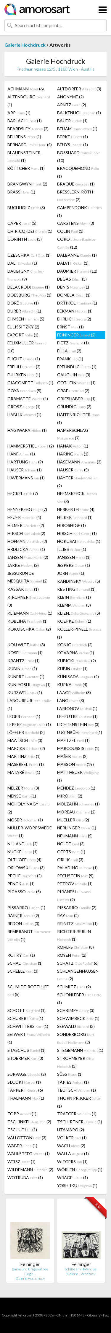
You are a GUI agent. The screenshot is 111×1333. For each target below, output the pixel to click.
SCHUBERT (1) (25, 1018)
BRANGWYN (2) (27, 183)
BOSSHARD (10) (78, 156)
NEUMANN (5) (75, 835)
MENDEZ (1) (76, 787)
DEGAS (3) (72, 278)
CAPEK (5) (21, 223)
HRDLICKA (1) (26, 549)
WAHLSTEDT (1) (28, 1153)
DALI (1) (22, 263)
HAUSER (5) (73, 469)
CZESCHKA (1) (29, 255)
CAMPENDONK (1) (79, 211)
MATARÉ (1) (23, 772)
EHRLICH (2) (74, 318)
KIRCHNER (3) (28, 601)
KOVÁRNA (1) (75, 652)
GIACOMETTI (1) (30, 382)
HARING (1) (73, 453)
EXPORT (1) (22, 334)
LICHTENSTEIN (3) (78, 724)
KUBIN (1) (22, 668)
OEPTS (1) (71, 851)
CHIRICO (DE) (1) (29, 231)
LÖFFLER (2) (26, 732)
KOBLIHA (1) (27, 621)
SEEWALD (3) (76, 1026)
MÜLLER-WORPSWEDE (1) (29, 831)
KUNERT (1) (25, 676)
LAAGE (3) (74, 692)
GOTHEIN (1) (76, 382)
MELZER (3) (23, 787)
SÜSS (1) (70, 1074)
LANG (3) (70, 700)
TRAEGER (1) (76, 1113)
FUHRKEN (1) (23, 374)
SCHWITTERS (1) (27, 1026)
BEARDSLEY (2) (28, 128)
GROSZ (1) (24, 406)
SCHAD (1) (25, 963)
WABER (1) (22, 1145)
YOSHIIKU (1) (77, 1185)
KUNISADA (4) (78, 676)
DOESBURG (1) (29, 294)
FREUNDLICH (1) (76, 366)
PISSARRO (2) (76, 907)
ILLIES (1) (71, 549)
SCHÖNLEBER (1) (79, 998)
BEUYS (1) (72, 144)
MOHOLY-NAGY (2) (28, 807)
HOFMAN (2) (27, 541)
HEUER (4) (24, 517)
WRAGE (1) (72, 1177)
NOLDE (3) (71, 843)
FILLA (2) (69, 350)
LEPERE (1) (29, 724)
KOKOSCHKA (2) (29, 628)
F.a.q (106, 1315)
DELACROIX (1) (28, 286)
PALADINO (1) (77, 867)
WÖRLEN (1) (79, 1169)
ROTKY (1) (21, 955)
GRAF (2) (73, 390)
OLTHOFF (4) (24, 859)
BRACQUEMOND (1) (78, 172)
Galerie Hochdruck (25, 45)
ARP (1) (18, 112)
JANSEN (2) (27, 557)
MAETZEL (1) (73, 740)
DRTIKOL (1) (77, 302)
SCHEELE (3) (22, 971)
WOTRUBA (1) (25, 1177)
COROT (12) (76, 243)
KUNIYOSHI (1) (29, 684)
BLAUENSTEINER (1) (24, 156)
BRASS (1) (21, 191)
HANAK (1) (72, 445)
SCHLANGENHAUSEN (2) (78, 975)
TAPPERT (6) (25, 1090)
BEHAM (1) (77, 128)
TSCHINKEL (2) (29, 1121)
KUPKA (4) (72, 684)
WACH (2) (71, 1145)
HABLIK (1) (24, 414)
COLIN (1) (70, 231)
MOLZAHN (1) (78, 803)
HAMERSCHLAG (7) (72, 434)
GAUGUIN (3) (73, 374)
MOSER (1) (25, 819)
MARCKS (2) (26, 748)
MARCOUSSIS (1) (78, 748)
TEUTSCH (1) (76, 1090)
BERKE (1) (72, 136)
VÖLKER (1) (72, 1137)
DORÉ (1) (23, 302)
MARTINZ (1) (24, 756)
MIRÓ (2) (69, 795)
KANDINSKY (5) (78, 581)
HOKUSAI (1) (78, 541)
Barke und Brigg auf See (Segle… (30, 1271)
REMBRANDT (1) (29, 935)
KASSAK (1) (23, 589)
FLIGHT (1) (23, 358)
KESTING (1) (76, 589)
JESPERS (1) (73, 565)
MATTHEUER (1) (78, 776)
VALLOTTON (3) (26, 1137)
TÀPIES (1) (73, 1082)
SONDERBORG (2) (75, 1038)
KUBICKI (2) (76, 660)
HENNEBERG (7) (27, 509)
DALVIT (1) (73, 263)
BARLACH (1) (24, 120)
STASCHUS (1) (26, 1050)
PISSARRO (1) (26, 907)
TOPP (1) (21, 1113)
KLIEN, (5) (78, 613)
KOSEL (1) (25, 652)
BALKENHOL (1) (79, 112)
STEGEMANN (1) (80, 1050)
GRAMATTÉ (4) (27, 398)
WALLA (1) (73, 1153)
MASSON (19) (75, 764)
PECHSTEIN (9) (75, 875)
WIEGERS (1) (72, 1161)
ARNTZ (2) (71, 104)
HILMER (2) (25, 525)
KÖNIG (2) (75, 644)
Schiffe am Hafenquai (81, 1269)
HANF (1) (21, 453)
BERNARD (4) (29, 144)
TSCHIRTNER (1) (79, 1121)
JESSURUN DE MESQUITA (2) (27, 577)
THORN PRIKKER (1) (79, 1102)
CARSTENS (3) (75, 223)
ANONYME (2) (70, 96)
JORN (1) (70, 573)
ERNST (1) (70, 326)
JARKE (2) (23, 565)
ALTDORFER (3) (79, 88)
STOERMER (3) (25, 1058)
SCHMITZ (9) (74, 986)
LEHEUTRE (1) (77, 716)
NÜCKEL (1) (22, 851)
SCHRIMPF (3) (75, 1010)
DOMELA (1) (74, 294)
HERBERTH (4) (75, 509)
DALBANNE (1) (77, 255)
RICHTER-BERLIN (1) (74, 935)
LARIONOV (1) (77, 708)
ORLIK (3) (70, 859)
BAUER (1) (72, 120)
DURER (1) (24, 310)
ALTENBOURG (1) (28, 100)
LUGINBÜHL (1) (79, 732)
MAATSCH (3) (24, 740)
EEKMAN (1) (75, 310)
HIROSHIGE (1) (71, 525)
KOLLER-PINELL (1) (79, 632)
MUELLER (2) (73, 819)
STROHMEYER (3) (75, 1062)
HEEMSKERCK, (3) (77, 497)
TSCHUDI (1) (22, 1129)
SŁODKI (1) (24, 1082)
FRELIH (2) (24, 366)
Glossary (94, 1315)
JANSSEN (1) (74, 557)
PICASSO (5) (24, 891)
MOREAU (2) (76, 811)
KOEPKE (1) (74, 621)
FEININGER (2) (76, 334)
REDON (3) (23, 923)
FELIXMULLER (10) (26, 346)
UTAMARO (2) (70, 1129)
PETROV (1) (75, 883)
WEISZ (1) (21, 1161)
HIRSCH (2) (26, 533)
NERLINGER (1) (76, 827)
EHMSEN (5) (25, 318)
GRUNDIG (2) (74, 406)
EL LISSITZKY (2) (23, 326)
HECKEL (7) (22, 493)
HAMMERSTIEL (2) (30, 445)
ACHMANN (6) (25, 88)
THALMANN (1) (25, 1098)
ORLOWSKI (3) (26, 867)
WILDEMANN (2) (30, 1169)
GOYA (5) (24, 390)
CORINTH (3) (24, 239)
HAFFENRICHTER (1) (78, 418)
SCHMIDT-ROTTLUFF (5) (28, 990)
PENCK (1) (21, 883)
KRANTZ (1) (23, 660)
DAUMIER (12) (77, 271)
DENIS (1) (73, 286)
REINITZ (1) (77, 923)
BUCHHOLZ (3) (26, 207)
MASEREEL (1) (25, 764)
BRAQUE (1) (76, 183)
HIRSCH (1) (77, 533)
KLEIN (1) (74, 597)
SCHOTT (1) (26, 1010)
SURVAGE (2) (26, 1074)
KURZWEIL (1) (24, 692)
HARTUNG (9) (25, 461)
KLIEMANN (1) (29, 613)
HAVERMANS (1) (26, 477)
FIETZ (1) (73, 342)
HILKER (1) (75, 517)
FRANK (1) (70, 358)
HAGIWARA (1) (27, 430)
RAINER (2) (23, 915)
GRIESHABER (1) (76, 398)
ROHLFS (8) (75, 947)
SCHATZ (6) (78, 963)
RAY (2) (68, 915)
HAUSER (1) (24, 469)
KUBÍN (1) (72, 668)
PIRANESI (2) (74, 895)
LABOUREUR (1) (29, 704)
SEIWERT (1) (28, 1038)
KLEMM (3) (74, 605)
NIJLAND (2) (22, 843)
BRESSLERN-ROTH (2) (75, 195)
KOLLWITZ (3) (26, 644)
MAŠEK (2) (72, 756)
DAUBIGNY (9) (25, 274)
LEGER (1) (23, 716)
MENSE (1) (21, 795)
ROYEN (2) (71, 955)
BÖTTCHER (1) (26, 168)
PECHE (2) (24, 875)
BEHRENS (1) (24, 136)
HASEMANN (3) (79, 461)
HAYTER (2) (78, 481)
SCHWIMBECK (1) (78, 1018)
